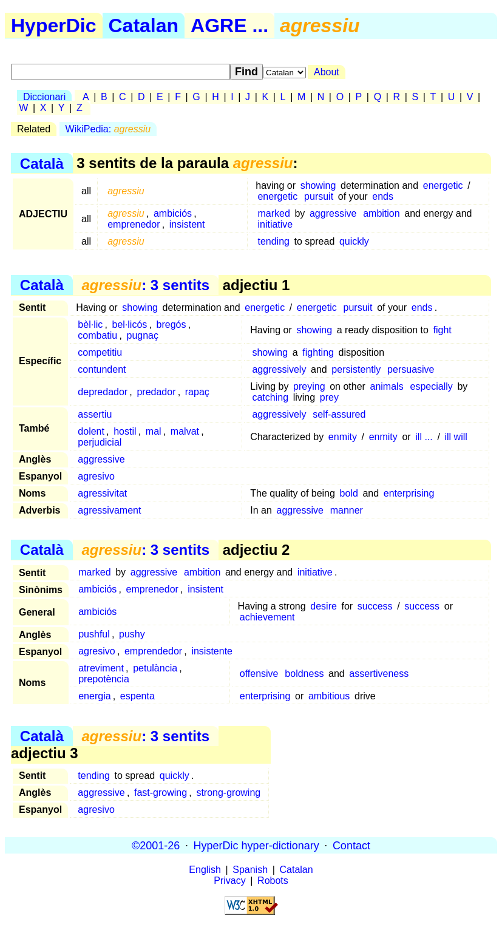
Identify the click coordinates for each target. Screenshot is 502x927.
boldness (304, 673)
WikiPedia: (108, 129)
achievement (267, 617)
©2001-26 (156, 845)
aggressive (333, 213)
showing (318, 185)
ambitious (329, 696)
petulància (155, 668)
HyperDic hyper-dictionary (256, 845)
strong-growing (228, 792)
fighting (318, 352)
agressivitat (102, 493)
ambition (381, 213)
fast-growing (160, 792)
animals (387, 386)
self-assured (339, 414)
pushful (94, 634)
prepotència (103, 679)
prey (329, 397)
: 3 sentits (145, 285)
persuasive (410, 369)
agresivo (96, 476)
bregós (171, 324)
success (375, 606)
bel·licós (130, 324)
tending (273, 241)
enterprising (409, 493)
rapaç (197, 392)
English (204, 869)
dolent (91, 431)
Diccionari (44, 97)
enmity (342, 437)
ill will (455, 437)
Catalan (144, 25)
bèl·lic (90, 324)
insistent (187, 224)
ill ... (423, 437)
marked (273, 213)
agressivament (109, 510)
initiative (275, 224)
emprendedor (153, 651)
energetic (443, 185)
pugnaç (143, 335)
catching (270, 397)
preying (309, 386)
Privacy (229, 880)
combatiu (97, 335)
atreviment (101, 668)
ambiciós (173, 213)
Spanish (250, 869)
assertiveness (379, 673)
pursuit (318, 196)
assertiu (95, 414)
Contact (351, 845)
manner (346, 510)
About (326, 72)
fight (442, 330)
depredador (102, 392)
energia (94, 696)
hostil (125, 431)
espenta (137, 696)
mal (153, 431)
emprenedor (133, 224)
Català (42, 163)
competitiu (100, 352)
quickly (354, 241)
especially (431, 386)
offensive (259, 673)
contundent (102, 369)
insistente (211, 651)
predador (156, 392)
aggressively (279, 369)
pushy (132, 634)
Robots (272, 880)
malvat (185, 431)
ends (382, 196)
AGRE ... (229, 25)
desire (323, 606)
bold (349, 493)
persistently (356, 369)
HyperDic (54, 25)
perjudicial (99, 442)
